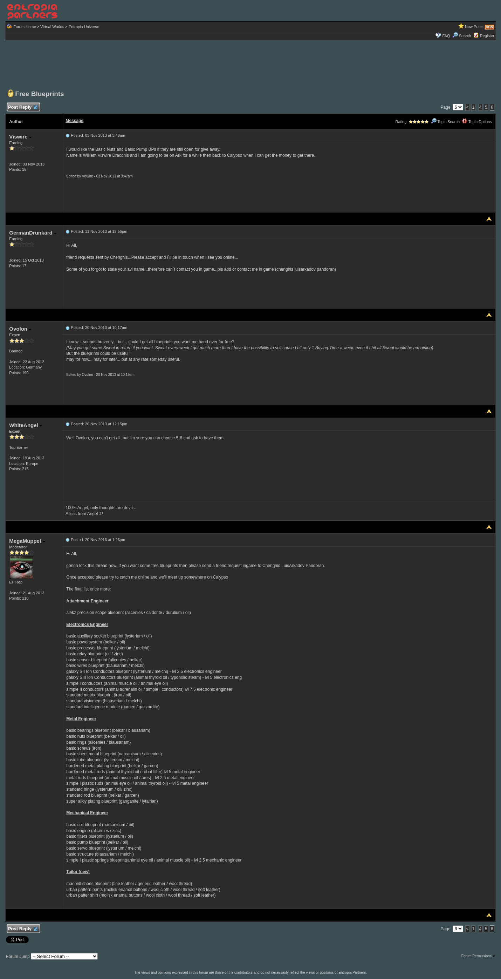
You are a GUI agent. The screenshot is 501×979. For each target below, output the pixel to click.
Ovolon (20, 329)
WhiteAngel (25, 425)
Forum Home (24, 27)
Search (461, 36)
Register (487, 36)
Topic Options (477, 122)
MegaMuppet (27, 541)
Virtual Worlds (52, 27)
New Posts (474, 27)
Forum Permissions (478, 956)
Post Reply (22, 107)
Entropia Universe (84, 27)
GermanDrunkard (32, 233)
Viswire (20, 137)
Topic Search (445, 122)
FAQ (446, 36)
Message (74, 120)
